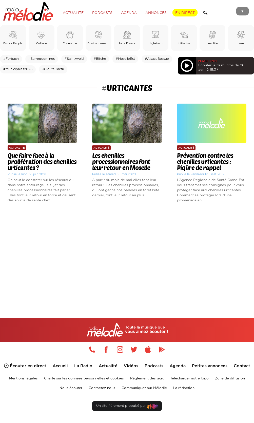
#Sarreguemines (41, 59)
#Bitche (100, 59)
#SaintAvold (74, 59)
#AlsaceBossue (157, 59)
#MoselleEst (125, 59)
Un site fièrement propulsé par (127, 407)
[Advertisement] (127, 252)
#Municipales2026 (17, 69)
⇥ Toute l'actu (53, 69)
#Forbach (11, 59)
